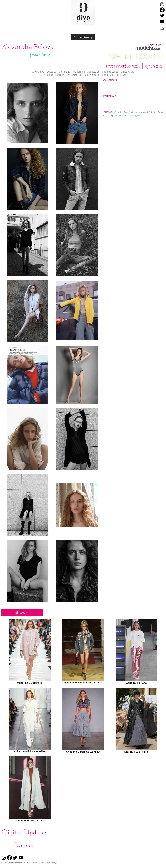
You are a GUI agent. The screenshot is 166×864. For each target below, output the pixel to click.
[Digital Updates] (24, 832)
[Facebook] (162, 9)
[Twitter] (162, 15)
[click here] (149, 47)
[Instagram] (162, 4)
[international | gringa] (134, 65)
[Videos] (24, 845)
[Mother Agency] (83, 37)
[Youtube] (162, 21)
